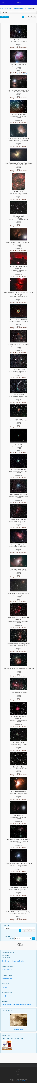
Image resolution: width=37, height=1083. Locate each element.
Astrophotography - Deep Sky (22, 8)
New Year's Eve (7, 970)
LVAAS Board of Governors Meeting (13, 961)
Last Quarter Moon (8, 996)
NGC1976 (25, 73)
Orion (18, 73)
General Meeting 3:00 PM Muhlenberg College (16, 1004)
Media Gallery (9, 8)
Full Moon (5, 987)
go (33, 938)
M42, (16, 73)
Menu (3, 2)
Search (18, 1074)
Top (19, 1077)
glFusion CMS (21, 1081)
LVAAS (19, 2)
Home (2, 8)
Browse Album (18, 1029)
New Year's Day (7, 978)
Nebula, (21, 73)
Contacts (18, 1072)
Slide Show (4, 17)
